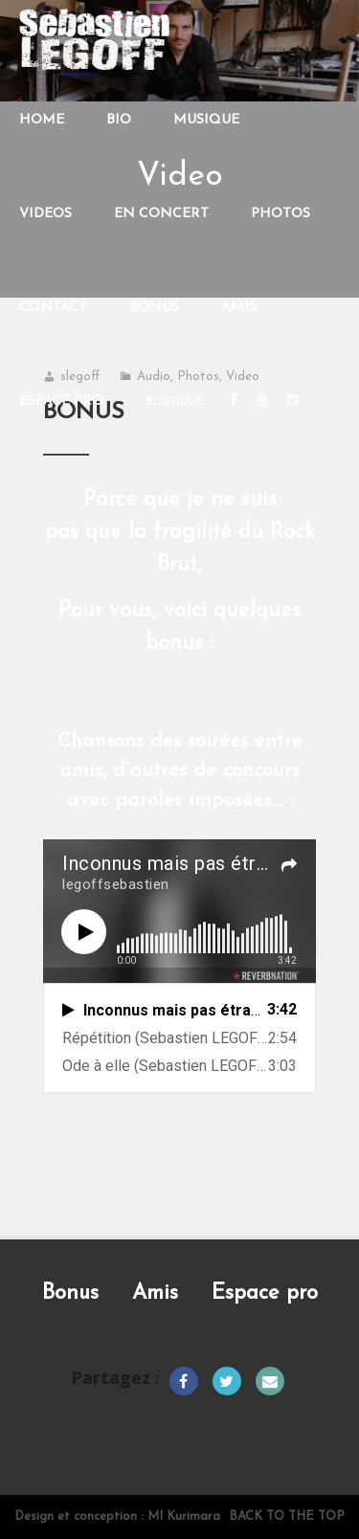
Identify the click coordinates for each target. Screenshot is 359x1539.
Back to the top (287, 1516)
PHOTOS (280, 214)
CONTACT (53, 308)
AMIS (239, 308)
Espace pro (265, 1293)
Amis (155, 1293)
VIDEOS (45, 214)
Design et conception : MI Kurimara (117, 1516)
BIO (118, 120)
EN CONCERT (161, 214)
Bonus (70, 1293)
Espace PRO (61, 401)
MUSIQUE (206, 120)
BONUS (154, 308)
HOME (41, 120)
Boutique (174, 402)
